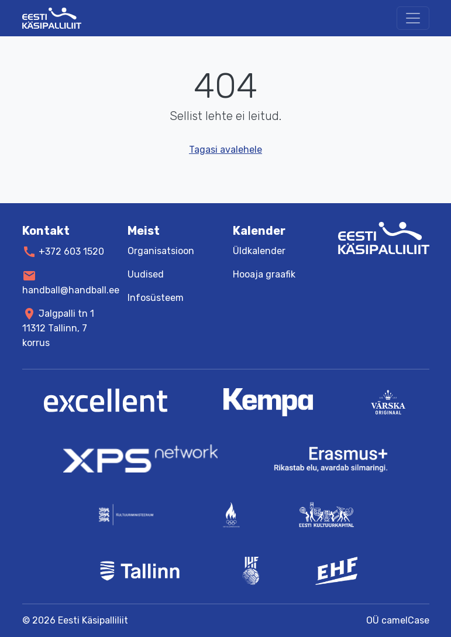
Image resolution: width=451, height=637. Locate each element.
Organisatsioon (161, 250)
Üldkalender (259, 250)
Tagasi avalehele (225, 149)
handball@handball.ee (70, 289)
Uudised (146, 274)
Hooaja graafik (264, 274)
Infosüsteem (156, 297)
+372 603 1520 (71, 251)
